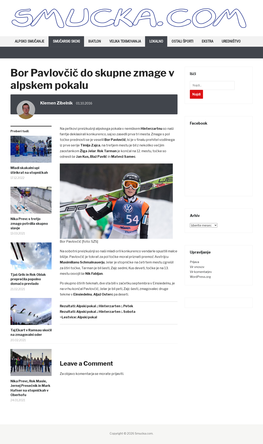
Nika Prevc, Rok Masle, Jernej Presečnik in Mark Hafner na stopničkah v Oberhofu (30, 388)
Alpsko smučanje (29, 41)
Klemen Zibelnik (56, 103)
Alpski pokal (87, 317)
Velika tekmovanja (125, 41)
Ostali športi (182, 41)
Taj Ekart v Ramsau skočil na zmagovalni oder (31, 332)
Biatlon (94, 41)
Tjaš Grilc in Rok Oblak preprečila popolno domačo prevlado (28, 279)
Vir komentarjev (201, 272)
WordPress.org (200, 276)
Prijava (194, 262)
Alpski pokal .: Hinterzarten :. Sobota (105, 312)
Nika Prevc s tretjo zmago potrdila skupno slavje (29, 223)
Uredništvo (231, 41)
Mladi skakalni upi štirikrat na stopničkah (29, 170)
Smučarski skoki (66, 41)
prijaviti (117, 374)
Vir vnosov (197, 267)
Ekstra (207, 41)
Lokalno (156, 41)
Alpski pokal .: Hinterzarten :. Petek (104, 306)
